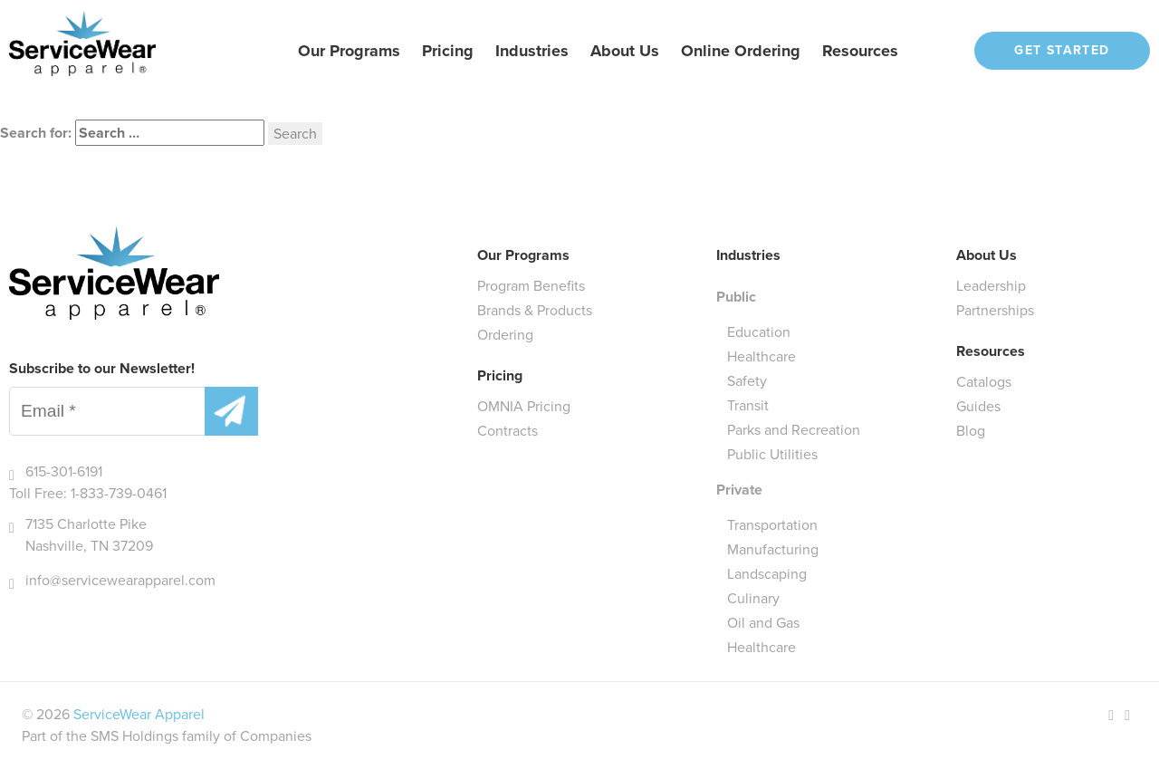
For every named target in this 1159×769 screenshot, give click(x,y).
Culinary (753, 598)
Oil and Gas (763, 622)
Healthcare (761, 356)
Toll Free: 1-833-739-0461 (88, 493)
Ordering (505, 334)
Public (736, 296)
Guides (978, 406)
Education (758, 332)
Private (739, 489)
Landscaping (767, 573)
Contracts (507, 430)
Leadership (991, 285)
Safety (747, 380)
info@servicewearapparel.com (120, 580)
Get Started (1061, 50)
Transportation (772, 524)
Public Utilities (772, 454)
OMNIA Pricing (523, 406)
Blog (970, 430)
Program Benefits (531, 285)
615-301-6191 (63, 471)
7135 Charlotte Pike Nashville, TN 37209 (89, 535)
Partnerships (995, 310)
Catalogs (983, 381)
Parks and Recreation (793, 429)
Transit (748, 405)
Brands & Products (534, 310)
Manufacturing (773, 549)
